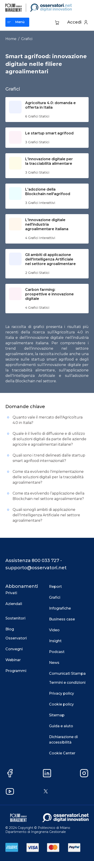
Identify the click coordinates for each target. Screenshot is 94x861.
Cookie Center (62, 753)
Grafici (26, 39)
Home (10, 39)
